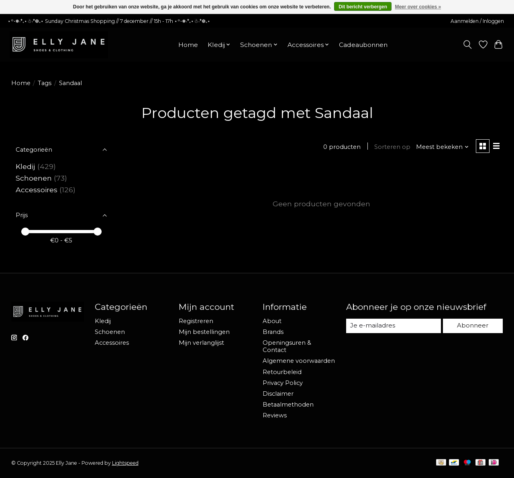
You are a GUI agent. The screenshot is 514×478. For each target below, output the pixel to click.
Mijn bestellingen (204, 332)
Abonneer (473, 325)
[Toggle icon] (467, 44)
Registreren (196, 321)
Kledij (25, 166)
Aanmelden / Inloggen (477, 21)
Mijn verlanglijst (201, 342)
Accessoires (36, 189)
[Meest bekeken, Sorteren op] (442, 147)
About (272, 321)
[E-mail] (393, 326)
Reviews (275, 415)
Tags (44, 83)
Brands (273, 332)
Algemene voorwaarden (299, 360)
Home (188, 45)
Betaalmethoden (288, 404)
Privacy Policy (283, 382)
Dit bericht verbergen (363, 7)
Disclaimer (278, 393)
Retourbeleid (282, 372)
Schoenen (34, 178)
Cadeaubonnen (363, 45)
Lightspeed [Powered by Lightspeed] (125, 463)
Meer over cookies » (418, 7)
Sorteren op (392, 147)
